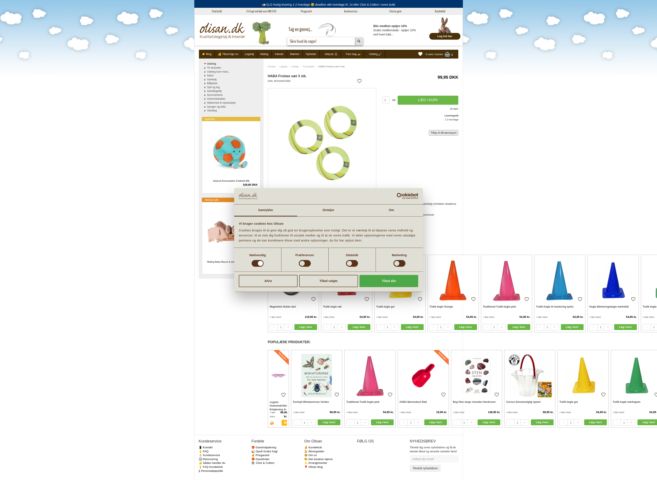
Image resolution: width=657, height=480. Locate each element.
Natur (210, 75)
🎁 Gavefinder (260, 459)
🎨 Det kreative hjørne (318, 459)
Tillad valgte (328, 281)
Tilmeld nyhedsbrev (425, 468)
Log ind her (444, 36)
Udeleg (295, 66)
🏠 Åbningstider (314, 451)
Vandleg (212, 110)
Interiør (279, 54)
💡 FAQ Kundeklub (211, 466)
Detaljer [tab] (328, 210)
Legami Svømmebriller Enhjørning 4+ (278, 406)
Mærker (294, 54)
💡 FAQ (204, 451)
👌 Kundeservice (209, 455)
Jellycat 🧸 (331, 54)
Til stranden (309, 66)
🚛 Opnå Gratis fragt (264, 451)
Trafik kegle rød (332, 306)
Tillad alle (389, 281)
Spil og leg (213, 87)
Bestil (285, 422)
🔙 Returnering (208, 459)
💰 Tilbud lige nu (228, 54)
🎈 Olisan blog (313, 466)
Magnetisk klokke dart (283, 306)
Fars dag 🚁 (353, 54)
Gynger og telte (216, 106)
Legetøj (249, 54)
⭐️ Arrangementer (315, 462)
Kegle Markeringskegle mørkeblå (609, 306)
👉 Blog (207, 54)
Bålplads (212, 83)
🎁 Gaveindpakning (263, 447)
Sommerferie (215, 95)
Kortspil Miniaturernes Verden (311, 401)
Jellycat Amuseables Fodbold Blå (231, 181)
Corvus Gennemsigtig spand (523, 401)
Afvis (268, 281)
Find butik (217, 11)
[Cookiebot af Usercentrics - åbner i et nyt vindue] (399, 196)
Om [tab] (391, 210)
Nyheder (311, 54)
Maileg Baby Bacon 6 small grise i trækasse (231, 262)
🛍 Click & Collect (262, 462)
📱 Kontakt (206, 447)
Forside (272, 66)
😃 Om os (310, 455)
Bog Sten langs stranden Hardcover (474, 401)
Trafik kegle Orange (441, 306)
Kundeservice (351, 11)
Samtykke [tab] (265, 210)
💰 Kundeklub (313, 447)
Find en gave (395, 11)
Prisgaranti (306, 11)
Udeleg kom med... (218, 71)
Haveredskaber (216, 98)
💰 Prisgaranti (260, 455)
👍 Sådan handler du (212, 462)
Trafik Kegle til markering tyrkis (555, 306)
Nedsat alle (211, 199)
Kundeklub (440, 11)
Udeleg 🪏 (375, 54)
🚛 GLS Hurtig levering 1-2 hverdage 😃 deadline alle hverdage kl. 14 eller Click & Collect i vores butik (328, 4)
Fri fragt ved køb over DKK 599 (261, 11)
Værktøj (212, 79)
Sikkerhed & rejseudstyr (221, 102)
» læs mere (275, 317)
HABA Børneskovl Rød (413, 401)
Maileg (264, 54)
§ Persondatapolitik (211, 470)
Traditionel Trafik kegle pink (499, 306)
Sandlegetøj (214, 91)
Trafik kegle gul (385, 306)
